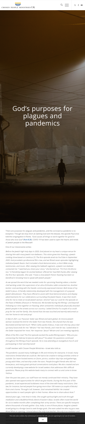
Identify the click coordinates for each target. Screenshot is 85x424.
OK (43, 420)
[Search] (60, 5)
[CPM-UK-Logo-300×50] (18, 5)
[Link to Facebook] (78, 5)
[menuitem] (60, 5)
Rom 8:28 (27, 239)
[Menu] (66, 5)
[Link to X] (75, 5)
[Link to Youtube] (81, 5)
